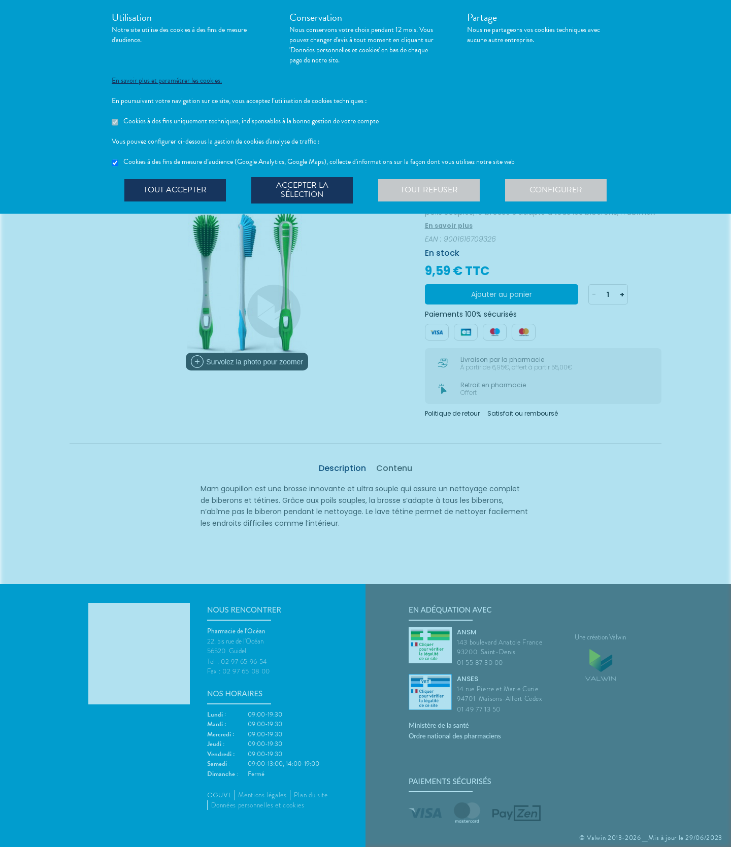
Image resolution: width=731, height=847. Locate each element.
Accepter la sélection (302, 189)
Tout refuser (429, 190)
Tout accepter (175, 190)
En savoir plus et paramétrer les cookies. (167, 81)
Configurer (555, 190)
